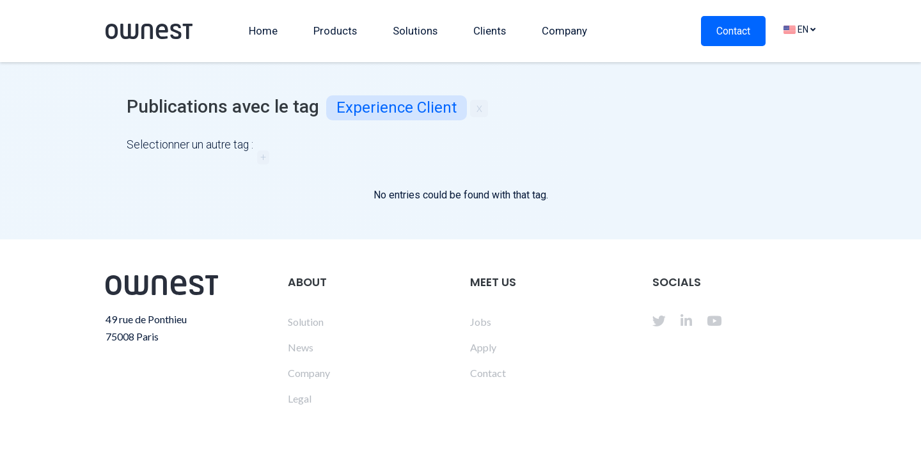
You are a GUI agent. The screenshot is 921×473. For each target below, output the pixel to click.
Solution (306, 322)
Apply (483, 347)
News (300, 347)
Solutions (415, 30)
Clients (489, 30)
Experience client (396, 107)
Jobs (480, 322)
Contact (733, 31)
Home (263, 30)
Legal (299, 398)
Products (335, 30)
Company (564, 30)
